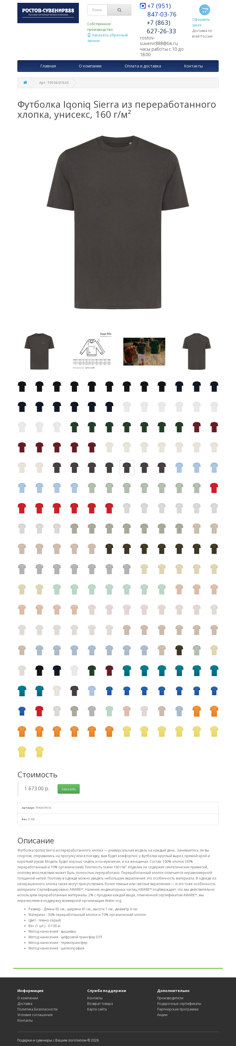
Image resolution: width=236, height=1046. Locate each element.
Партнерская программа (178, 1009)
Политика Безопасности (37, 1009)
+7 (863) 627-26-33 (161, 26)
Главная (48, 66)
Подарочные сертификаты (179, 1003)
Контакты (25, 1020)
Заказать (68, 789)
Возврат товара (100, 1003)
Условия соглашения (35, 1014)
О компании (27, 998)
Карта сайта (97, 1009)
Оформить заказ (202, 15)
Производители (170, 998)
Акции (162, 1014)
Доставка (24, 1003)
